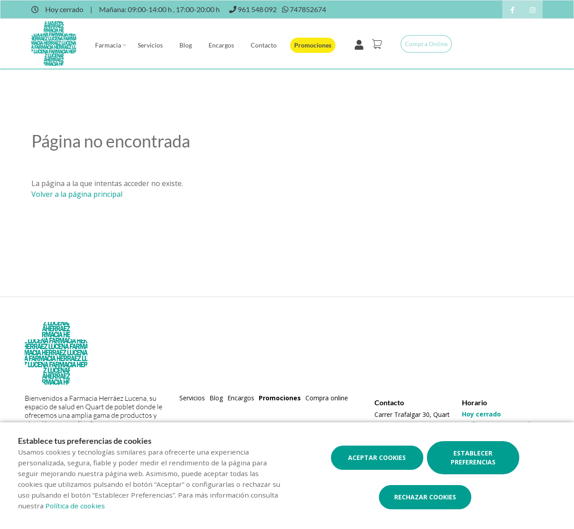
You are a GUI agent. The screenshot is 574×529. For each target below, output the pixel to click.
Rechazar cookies (425, 497)
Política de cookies (75, 505)
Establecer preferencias (473, 457)
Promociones (312, 45)
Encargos (221, 45)
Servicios (150, 45)
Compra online (426, 44)
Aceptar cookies (377, 457)
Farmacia (108, 45)
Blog (185, 45)
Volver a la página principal (76, 194)
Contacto (264, 45)
